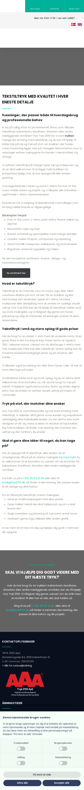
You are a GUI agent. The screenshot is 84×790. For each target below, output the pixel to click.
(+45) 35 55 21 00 (32, 478)
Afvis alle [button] (22, 782)
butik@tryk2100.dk (13, 482)
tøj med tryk (67, 457)
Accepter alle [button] (61, 782)
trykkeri (69, 136)
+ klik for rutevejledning (17, 665)
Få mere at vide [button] (42, 774)
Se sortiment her (16, 273)
